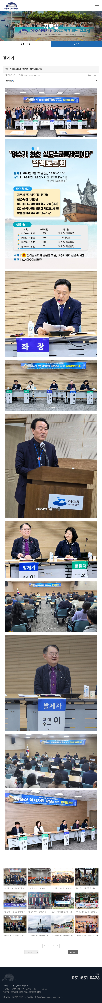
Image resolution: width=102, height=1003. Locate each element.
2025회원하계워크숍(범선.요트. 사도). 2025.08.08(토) (46, 935)
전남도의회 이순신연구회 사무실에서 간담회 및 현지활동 (70, 912)
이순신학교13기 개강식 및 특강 (14, 888)
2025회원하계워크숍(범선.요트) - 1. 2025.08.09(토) (69, 935)
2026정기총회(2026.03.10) (37, 888)
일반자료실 (25, 43)
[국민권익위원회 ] (22, 986)
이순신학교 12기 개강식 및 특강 (14, 935)
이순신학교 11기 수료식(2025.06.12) (88, 935)
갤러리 (76, 43)
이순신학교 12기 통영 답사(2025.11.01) (41, 912)
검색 (74, 952)
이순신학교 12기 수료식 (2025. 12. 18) (65, 888)
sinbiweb (59, 997)
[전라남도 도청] (9, 986)
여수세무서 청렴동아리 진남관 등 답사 (88, 912)
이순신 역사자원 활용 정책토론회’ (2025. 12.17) (20, 912)
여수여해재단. (20, 997)
